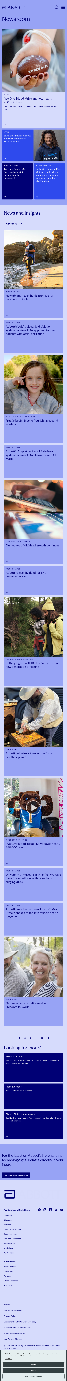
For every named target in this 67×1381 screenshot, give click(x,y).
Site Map (8, 1285)
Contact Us (9, 1271)
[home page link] (13, 7)
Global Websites (11, 1281)
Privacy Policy (10, 1316)
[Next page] (47, 1038)
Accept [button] (34, 1364)
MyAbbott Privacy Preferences (17, 1328)
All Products (9, 1253)
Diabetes (8, 1220)
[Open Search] (57, 7)
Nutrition (7, 1225)
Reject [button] (33, 1370)
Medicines (8, 1248)
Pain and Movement (12, 1239)
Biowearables (10, 1243)
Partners (7, 1276)
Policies (7, 1305)
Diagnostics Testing (12, 1229)
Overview (8, 1215)
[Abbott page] (39, 1210)
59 (42, 1038)
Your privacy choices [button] (33, 1376)
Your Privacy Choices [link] (13, 1339)
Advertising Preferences (14, 1333)
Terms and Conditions (13, 1310)
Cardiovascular (10, 1234)
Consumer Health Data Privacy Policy (20, 1322)
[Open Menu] (63, 7)
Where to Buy (10, 1267)
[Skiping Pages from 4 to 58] (36, 1038)
